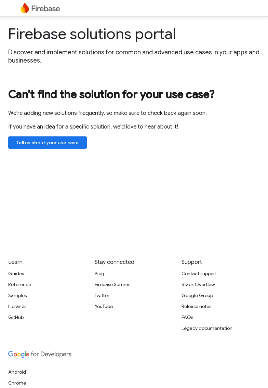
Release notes (196, 306)
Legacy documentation (207, 328)
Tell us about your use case (47, 142)
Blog (99, 273)
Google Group (197, 295)
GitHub (16, 317)
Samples (17, 295)
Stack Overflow (198, 284)
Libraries (17, 306)
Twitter (102, 295)
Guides (16, 273)
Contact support (199, 273)
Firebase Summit (113, 284)
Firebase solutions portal (92, 34)
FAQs (187, 317)
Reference (19, 284)
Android (17, 372)
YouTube (104, 306)
